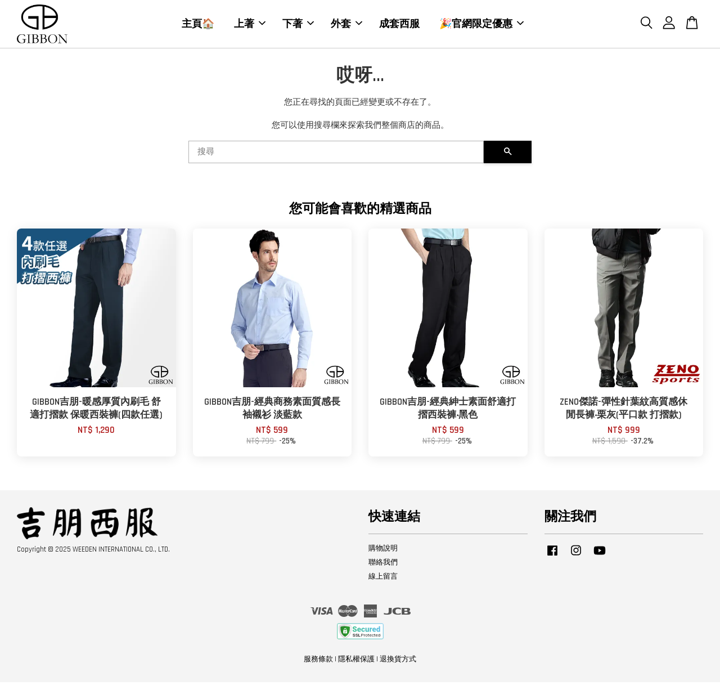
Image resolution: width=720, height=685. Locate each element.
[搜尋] (336, 155)
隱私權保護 (356, 661)
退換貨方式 (398, 661)
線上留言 (383, 578)
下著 (298, 24)
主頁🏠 (198, 24)
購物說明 (383, 550)
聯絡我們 (383, 564)
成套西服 (399, 24)
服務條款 (318, 661)
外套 (346, 24)
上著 (250, 24)
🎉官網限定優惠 (481, 24)
